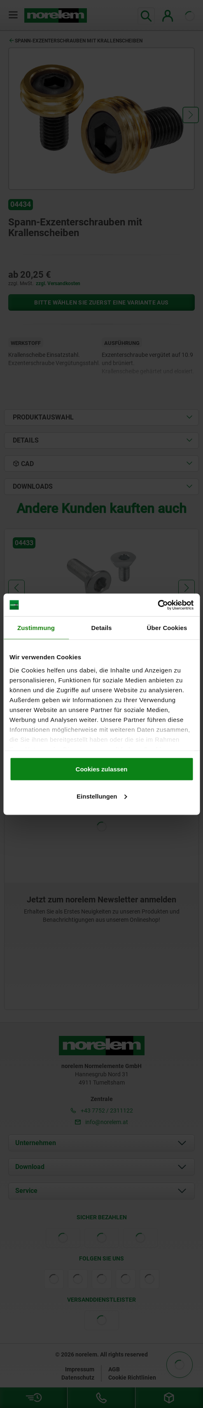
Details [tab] (101, 627)
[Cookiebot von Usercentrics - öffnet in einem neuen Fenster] (157, 605)
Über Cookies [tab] (167, 627)
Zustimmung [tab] (36, 627)
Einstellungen (102, 795)
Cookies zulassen (102, 769)
